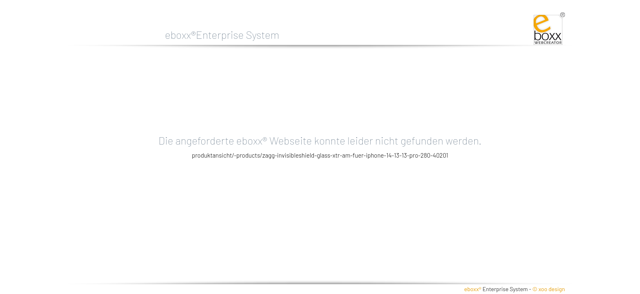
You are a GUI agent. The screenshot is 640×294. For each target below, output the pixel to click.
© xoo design (548, 288)
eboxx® (472, 288)
